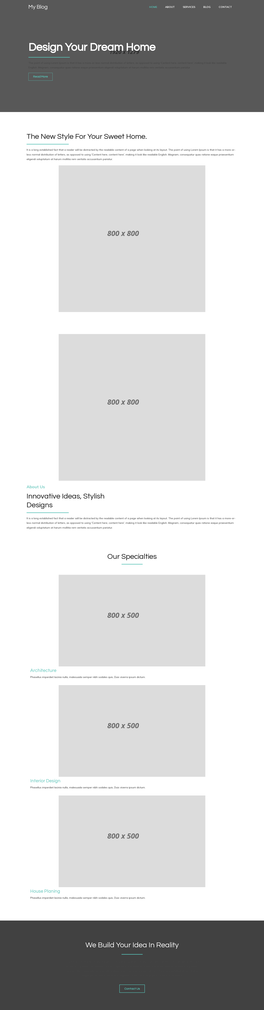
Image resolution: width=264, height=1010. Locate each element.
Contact (225, 7)
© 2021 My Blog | (38, 1004)
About (170, 7)
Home (153, 7)
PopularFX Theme (61, 1004)
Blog (207, 7)
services (189, 7)
